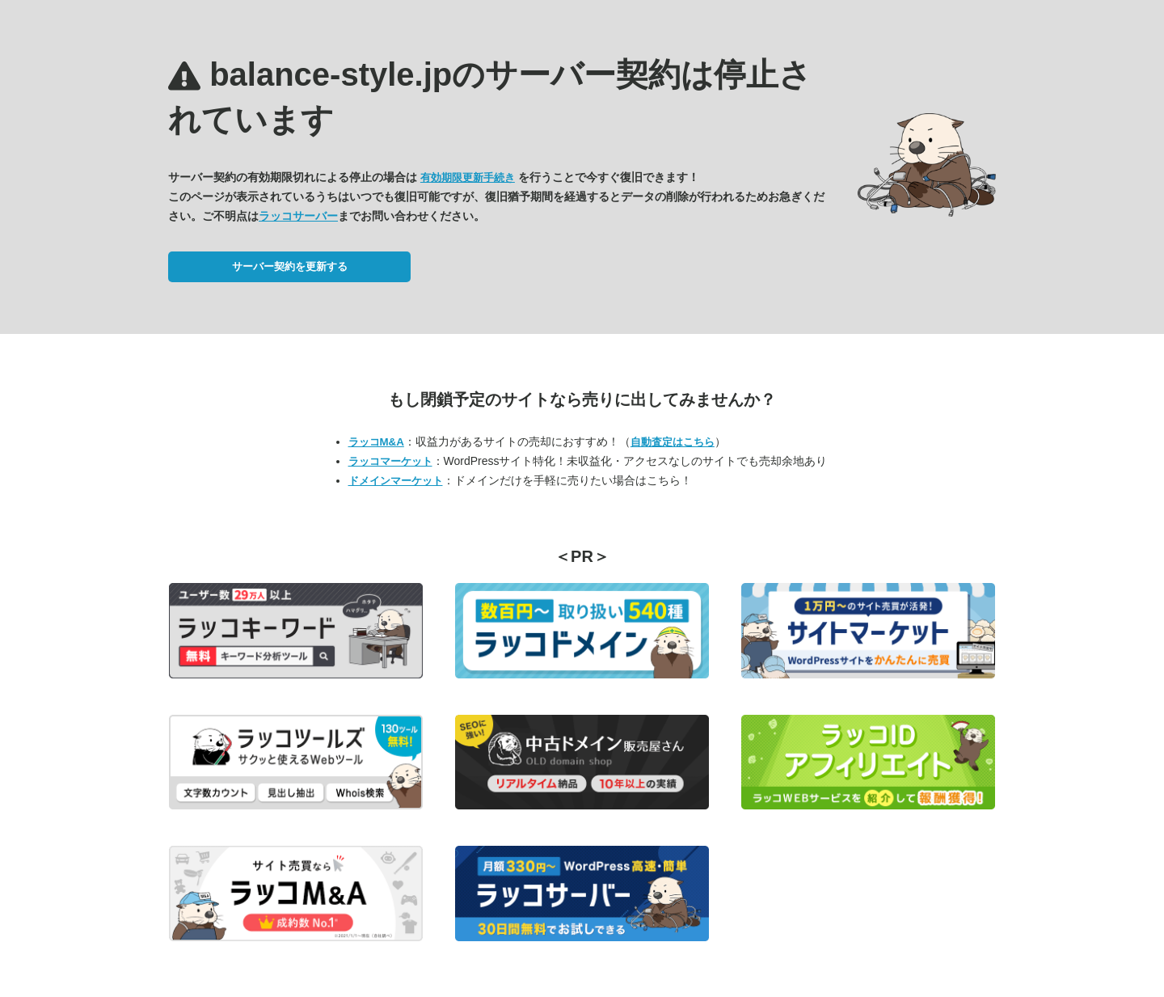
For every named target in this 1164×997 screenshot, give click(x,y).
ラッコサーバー (298, 215)
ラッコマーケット (390, 461)
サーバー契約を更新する (290, 266)
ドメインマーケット (395, 481)
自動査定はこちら (672, 442)
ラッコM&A (376, 442)
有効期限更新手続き (467, 177)
